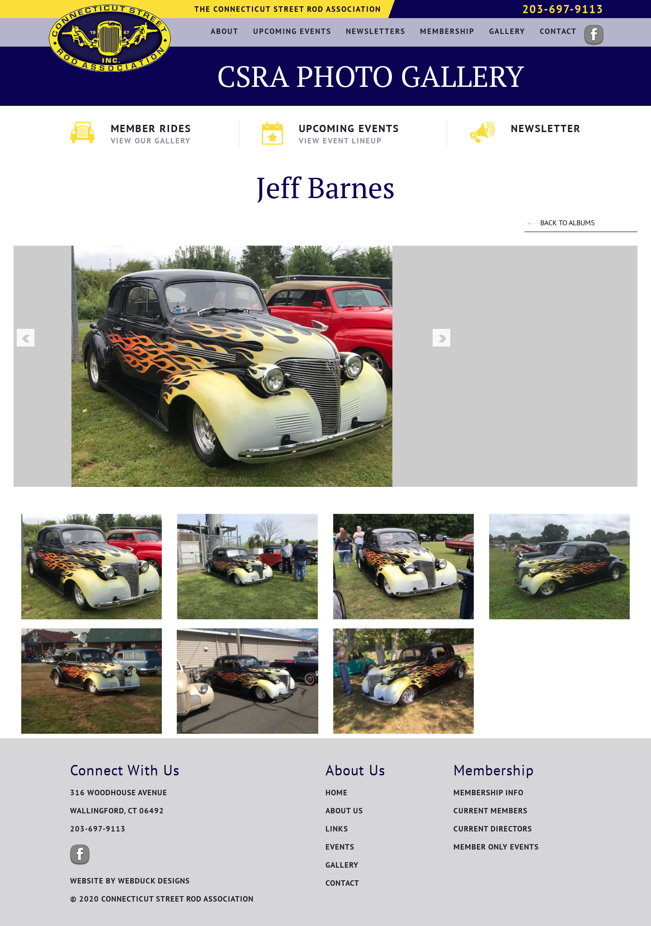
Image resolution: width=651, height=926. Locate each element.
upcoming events (292, 31)
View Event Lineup (340, 141)
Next (441, 337)
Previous (25, 337)
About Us (344, 811)
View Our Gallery (151, 141)
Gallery (342, 865)
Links (337, 829)
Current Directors (492, 829)
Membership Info (488, 793)
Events (340, 847)
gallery (507, 31)
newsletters (376, 31)
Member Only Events (496, 847)
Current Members (490, 811)
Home (337, 793)
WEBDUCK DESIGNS (154, 881)
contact (558, 31)
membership (447, 31)
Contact (342, 883)
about (225, 31)
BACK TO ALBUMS (561, 222)
